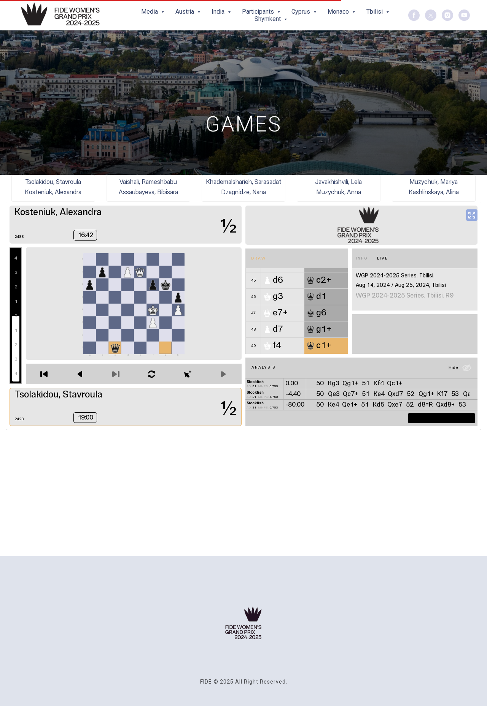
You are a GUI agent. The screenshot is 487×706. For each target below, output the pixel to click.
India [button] (219, 11)
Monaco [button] (339, 11)
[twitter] (430, 15)
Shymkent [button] (268, 18)
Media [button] (150, 11)
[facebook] (414, 15)
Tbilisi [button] (375, 11)
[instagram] (447, 15)
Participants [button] (258, 11)
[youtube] (464, 15)
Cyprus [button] (301, 11)
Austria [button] (185, 11)
